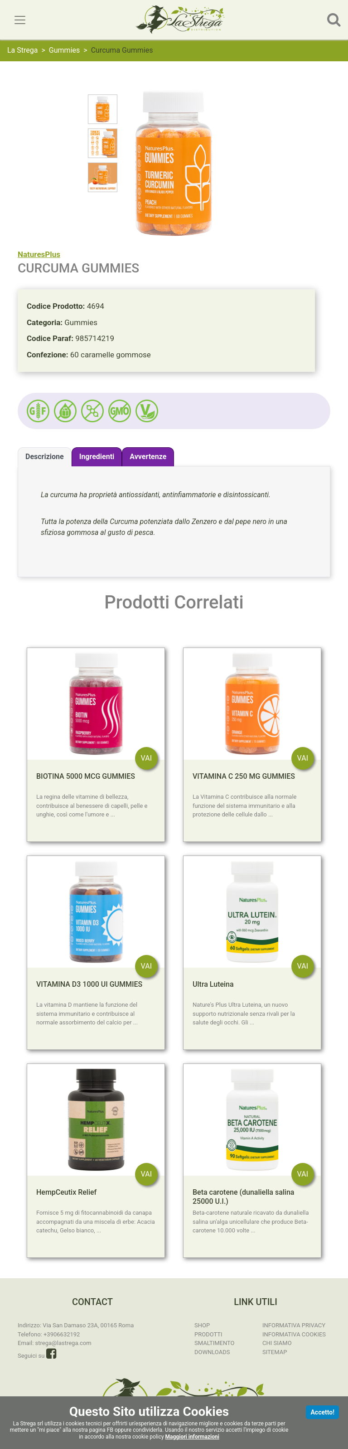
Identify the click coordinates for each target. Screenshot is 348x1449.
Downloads (212, 1352)
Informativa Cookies (294, 1334)
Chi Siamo (277, 1343)
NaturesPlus (39, 254)
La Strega (22, 50)
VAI (146, 758)
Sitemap (274, 1352)
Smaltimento (214, 1343)
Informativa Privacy (293, 1325)
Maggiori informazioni (192, 1437)
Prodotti (208, 1334)
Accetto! (322, 1412)
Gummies (64, 50)
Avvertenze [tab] (148, 456)
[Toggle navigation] (20, 20)
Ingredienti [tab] (97, 456)
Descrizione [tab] (44, 456)
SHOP (202, 1325)
